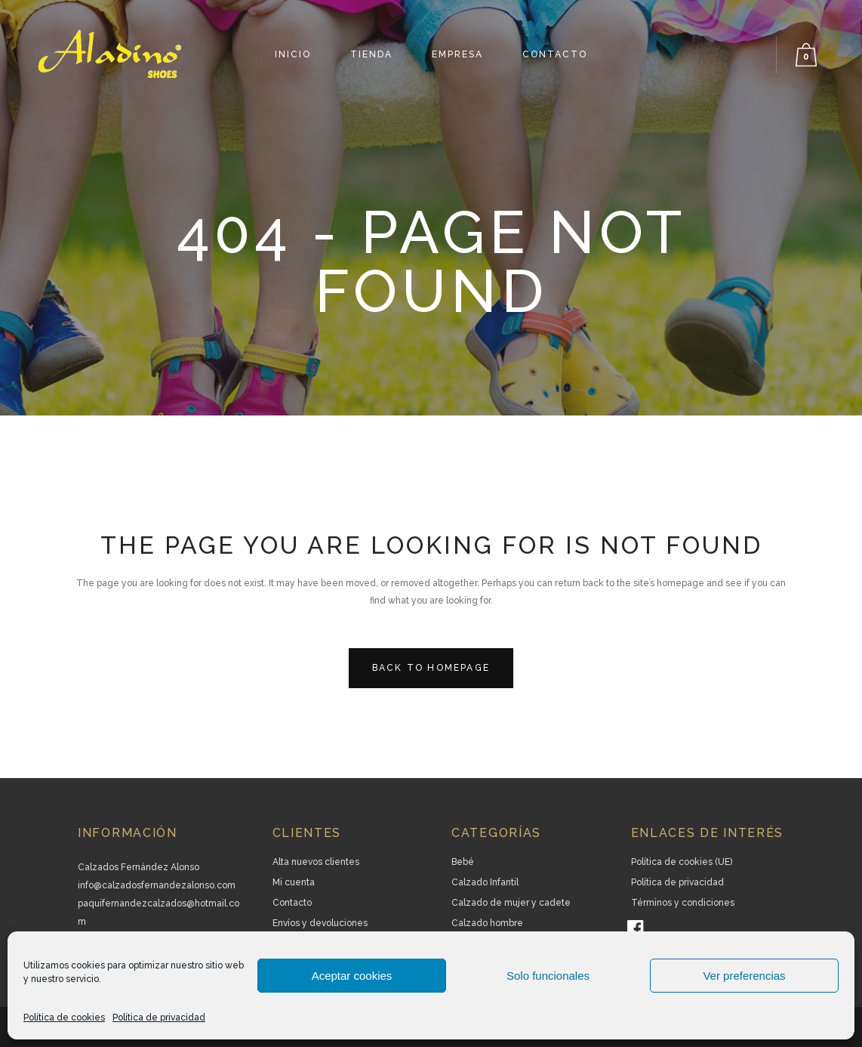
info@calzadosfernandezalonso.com (157, 885)
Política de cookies (64, 1017)
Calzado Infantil (485, 882)
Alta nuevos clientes (315, 862)
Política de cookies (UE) (681, 862)
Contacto (292, 902)
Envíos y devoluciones (320, 923)
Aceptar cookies (352, 975)
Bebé (462, 862)
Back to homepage (431, 667)
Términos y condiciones (682, 902)
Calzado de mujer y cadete (511, 902)
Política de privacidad (158, 1017)
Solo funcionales (548, 975)
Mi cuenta (293, 882)
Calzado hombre (487, 923)
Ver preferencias (744, 975)
